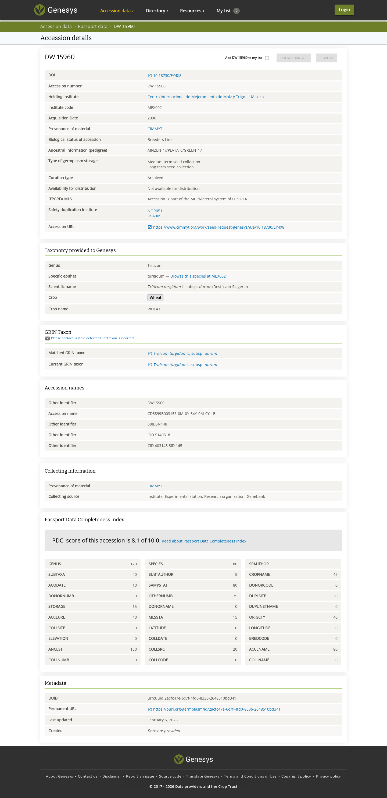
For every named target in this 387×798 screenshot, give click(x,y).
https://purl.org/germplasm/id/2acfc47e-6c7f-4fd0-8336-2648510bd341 (214, 709)
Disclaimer (111, 776)
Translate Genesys (202, 776)
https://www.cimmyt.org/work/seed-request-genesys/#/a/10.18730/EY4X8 (216, 227)
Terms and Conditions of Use (250, 776)
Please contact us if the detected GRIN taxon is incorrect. (90, 338)
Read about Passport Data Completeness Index (204, 541)
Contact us (88, 776)
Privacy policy (328, 776)
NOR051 (155, 210)
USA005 (154, 215)
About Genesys (59, 776)
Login (335, 10)
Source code (170, 776)
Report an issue (140, 776)
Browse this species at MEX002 (198, 276)
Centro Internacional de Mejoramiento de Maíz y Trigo (196, 96)
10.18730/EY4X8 (164, 75)
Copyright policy (296, 776)
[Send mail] (47, 338)
